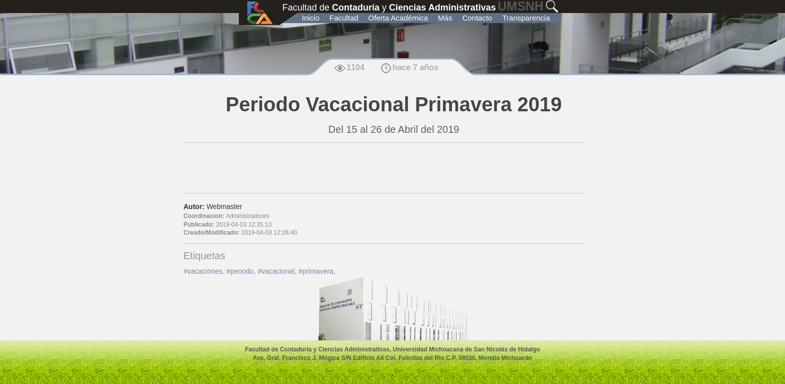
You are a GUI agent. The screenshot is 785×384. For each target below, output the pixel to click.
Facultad (343, 18)
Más (445, 18)
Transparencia (526, 18)
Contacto (477, 18)
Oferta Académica (398, 18)
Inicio (310, 18)
